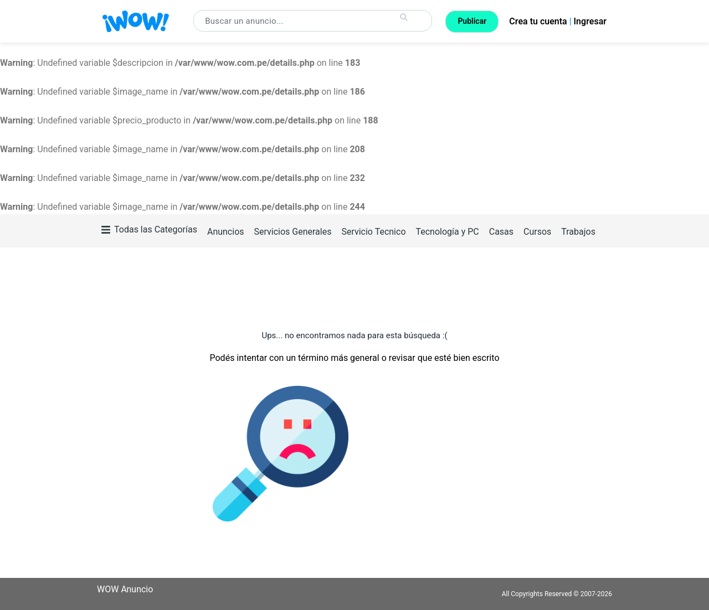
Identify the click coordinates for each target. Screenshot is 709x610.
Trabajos (578, 231)
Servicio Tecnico (373, 231)
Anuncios (225, 231)
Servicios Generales (292, 231)
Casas (501, 231)
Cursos (537, 231)
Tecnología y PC (447, 231)
